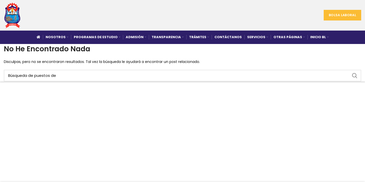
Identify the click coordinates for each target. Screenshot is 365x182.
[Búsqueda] (182, 75)
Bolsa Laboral (342, 15)
